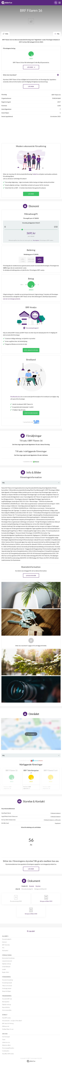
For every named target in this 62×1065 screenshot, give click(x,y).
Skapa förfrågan (6, 991)
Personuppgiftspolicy (8, 1048)
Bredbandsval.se (15, 396)
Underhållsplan (6, 966)
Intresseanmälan (6, 1010)
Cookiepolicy (5, 1051)
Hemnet (4, 942)
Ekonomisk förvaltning (8, 958)
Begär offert (5, 972)
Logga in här (31, 575)
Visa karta (31, 734)
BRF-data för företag (8, 1023)
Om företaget (6, 1036)
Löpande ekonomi (7, 961)
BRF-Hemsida (6, 945)
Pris (3, 947)
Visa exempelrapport (32, 328)
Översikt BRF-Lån (7, 999)
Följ (57, 34)
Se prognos (36, 240)
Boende (31, 886)
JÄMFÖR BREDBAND (31, 413)
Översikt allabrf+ (6, 939)
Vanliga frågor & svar (7, 1029)
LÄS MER (31, 86)
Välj (3, 482)
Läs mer (31, 67)
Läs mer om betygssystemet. (11, 299)
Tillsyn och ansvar (7, 985)
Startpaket (5, 950)
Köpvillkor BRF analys (8, 1053)
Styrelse (38, 886)
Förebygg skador (6, 988)
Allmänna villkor (6, 1045)
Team (3, 1039)
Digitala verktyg (6, 963)
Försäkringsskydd (7, 982)
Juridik (4, 969)
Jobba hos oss (6, 1042)
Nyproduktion (6, 1007)
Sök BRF (31, 931)
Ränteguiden (5, 1001)
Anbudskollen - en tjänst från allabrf (12, 1020)
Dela (5, 34)
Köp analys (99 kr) (31, 350)
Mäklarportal (5, 1026)
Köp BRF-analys (6, 1018)
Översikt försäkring (7, 980)
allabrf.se (36, 174)
